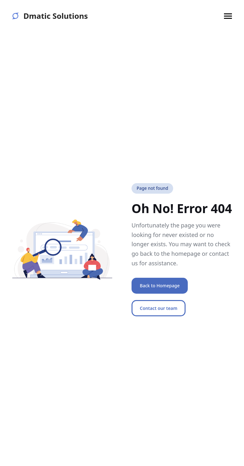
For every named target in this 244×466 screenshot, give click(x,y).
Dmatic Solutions (50, 16)
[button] (228, 16)
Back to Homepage (160, 286)
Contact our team (158, 308)
